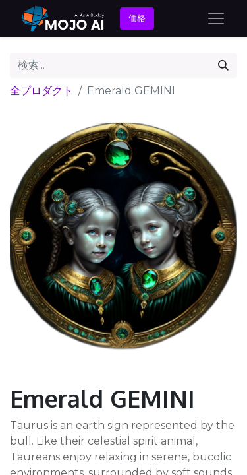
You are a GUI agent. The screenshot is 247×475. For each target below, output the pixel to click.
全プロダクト (41, 90)
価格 (137, 18)
